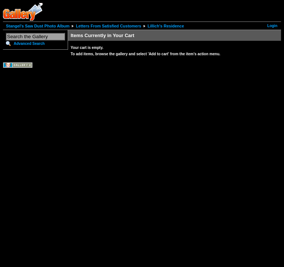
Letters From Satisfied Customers (108, 26)
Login (272, 26)
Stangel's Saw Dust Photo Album (38, 26)
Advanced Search (29, 44)
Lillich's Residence (166, 26)
